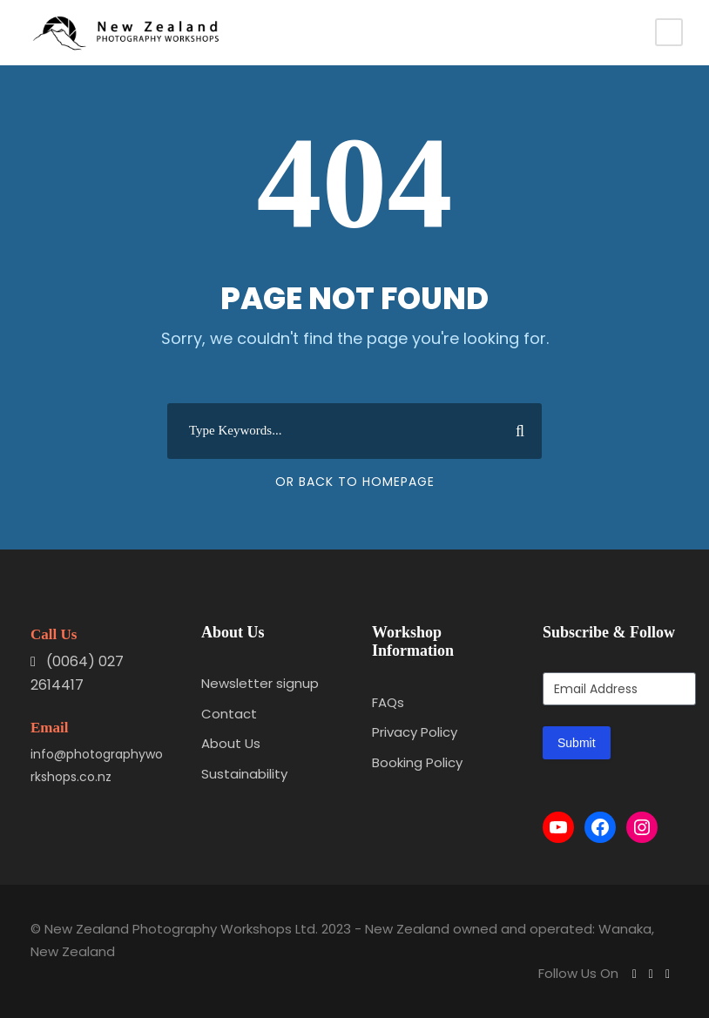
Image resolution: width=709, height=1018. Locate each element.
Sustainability (244, 774)
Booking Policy (417, 762)
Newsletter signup (260, 683)
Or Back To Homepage (355, 481)
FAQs (388, 702)
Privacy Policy (414, 732)
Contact (229, 714)
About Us (230, 743)
